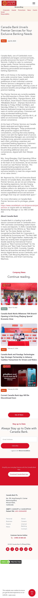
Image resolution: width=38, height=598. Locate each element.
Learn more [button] (11, 595)
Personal (9, 519)
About (23, 519)
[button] (33, 3)
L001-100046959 (21, 511)
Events (35, 10)
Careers (24, 521)
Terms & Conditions (24, 451)
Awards (14, 10)
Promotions (21, 10)
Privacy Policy (26, 544)
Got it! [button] (32, 593)
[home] (9, 3)
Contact (24, 529)
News (29, 10)
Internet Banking (24, 525)
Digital (8, 524)
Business (9, 521)
